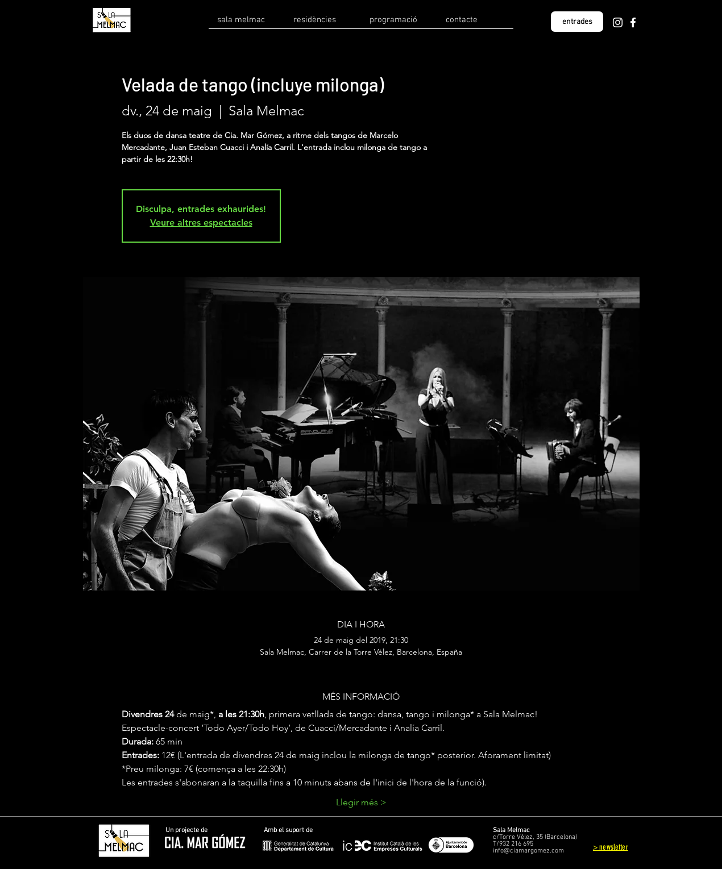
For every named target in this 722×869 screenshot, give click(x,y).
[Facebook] (633, 22)
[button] (247, 23)
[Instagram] (617, 22)
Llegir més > (361, 802)
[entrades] (577, 21)
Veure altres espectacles (201, 222)
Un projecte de (186, 830)
